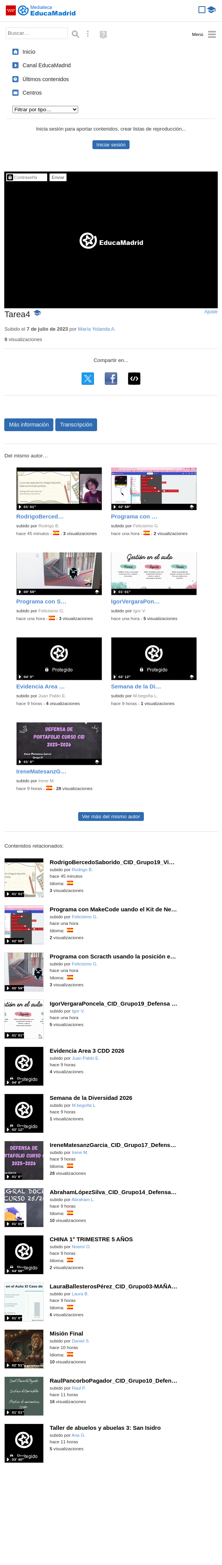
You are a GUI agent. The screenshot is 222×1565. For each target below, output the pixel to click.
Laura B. (80, 1293)
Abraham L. (83, 1199)
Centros (32, 93)
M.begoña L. (145, 695)
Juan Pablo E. (52, 695)
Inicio (28, 52)
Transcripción (76, 424)
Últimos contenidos (45, 79)
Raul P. (79, 1388)
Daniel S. (81, 1341)
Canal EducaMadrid (46, 65)
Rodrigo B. (49, 525)
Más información (29, 424)
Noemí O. (81, 1246)
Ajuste (211, 311)
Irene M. (46, 780)
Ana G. (78, 1435)
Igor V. (139, 610)
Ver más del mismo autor (111, 816)
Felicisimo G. (146, 525)
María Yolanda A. (97, 329)
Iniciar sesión (110, 145)
